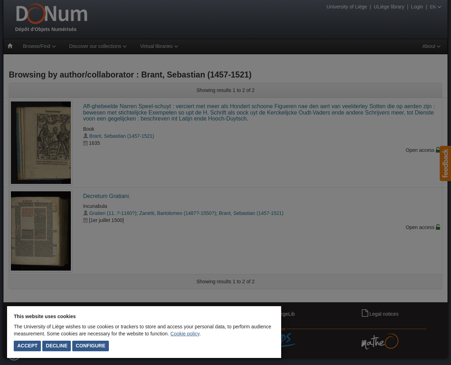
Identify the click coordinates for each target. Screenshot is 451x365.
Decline (56, 345)
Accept (27, 345)
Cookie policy (185, 333)
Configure (90, 345)
